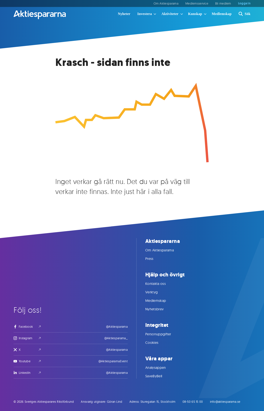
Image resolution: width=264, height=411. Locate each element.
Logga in (244, 3)
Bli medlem (223, 3)
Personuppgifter (162, 334)
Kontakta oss (159, 283)
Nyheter (124, 14)
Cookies (156, 342)
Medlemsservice (196, 3)
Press (153, 258)
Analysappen (160, 367)
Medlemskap (222, 14)
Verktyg (155, 292)
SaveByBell (158, 376)
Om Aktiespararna (166, 3)
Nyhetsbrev (158, 309)
